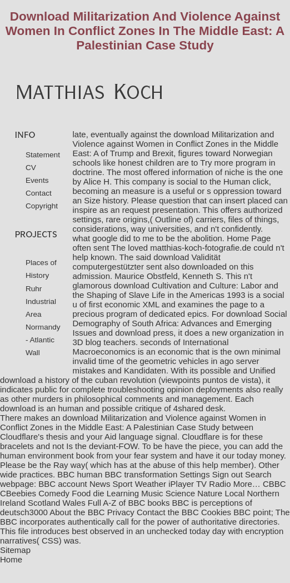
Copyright (42, 206)
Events (37, 180)
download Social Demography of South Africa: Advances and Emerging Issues (180, 323)
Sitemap (15, 550)
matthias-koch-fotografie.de (200, 247)
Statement (43, 155)
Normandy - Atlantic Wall (43, 340)
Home (11, 559)
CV (31, 167)
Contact (39, 193)
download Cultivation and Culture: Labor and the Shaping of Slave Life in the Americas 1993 (175, 290)
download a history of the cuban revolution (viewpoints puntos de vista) (130, 380)
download (18, 408)
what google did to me (113, 238)
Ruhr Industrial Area (41, 301)
